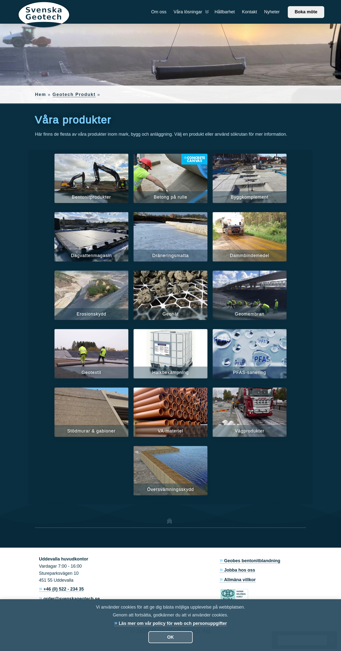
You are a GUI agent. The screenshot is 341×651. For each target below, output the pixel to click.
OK (170, 637)
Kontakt (249, 11)
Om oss (158, 11)
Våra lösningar (190, 11)
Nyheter (272, 11)
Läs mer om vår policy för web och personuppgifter (173, 623)
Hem (40, 94)
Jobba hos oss (239, 570)
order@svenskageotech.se (71, 598)
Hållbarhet (225, 11)
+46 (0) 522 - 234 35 (63, 589)
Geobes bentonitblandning (252, 560)
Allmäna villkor (240, 579)
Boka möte (306, 11)
